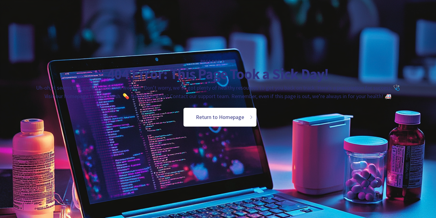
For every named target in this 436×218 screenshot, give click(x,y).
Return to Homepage (225, 117)
